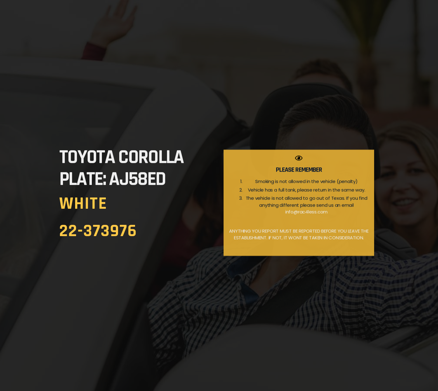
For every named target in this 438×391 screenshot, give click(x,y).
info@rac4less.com (306, 221)
